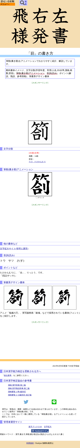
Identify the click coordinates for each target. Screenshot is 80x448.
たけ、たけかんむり (37, 162)
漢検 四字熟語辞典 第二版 (19, 388)
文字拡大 (47, 427)
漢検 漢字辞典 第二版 (17, 385)
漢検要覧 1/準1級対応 (17, 392)
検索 (23, 2)
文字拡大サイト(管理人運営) (14, 248)
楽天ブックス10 (35, 427)
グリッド (41, 198)
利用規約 (30, 443)
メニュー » (4, 4)
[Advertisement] (40, 100)
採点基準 (7, 375)
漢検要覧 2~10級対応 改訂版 (20, 395)
